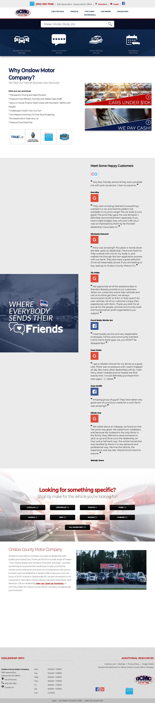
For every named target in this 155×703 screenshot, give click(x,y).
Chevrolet (61, 507)
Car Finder (106, 11)
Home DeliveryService (96, 52)
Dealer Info (122, 11)
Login (54, 701)
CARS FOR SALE (57, 11)
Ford (121, 507)
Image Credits (148, 664)
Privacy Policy (133, 664)
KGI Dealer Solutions (67, 701)
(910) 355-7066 (45, 4)
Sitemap (121, 664)
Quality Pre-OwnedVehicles (22, 52)
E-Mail (114, 4)
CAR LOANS (89, 11)
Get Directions (11, 679)
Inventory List (110, 664)
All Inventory (76, 527)
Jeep (61, 517)
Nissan (91, 517)
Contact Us (9, 687)
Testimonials (90, 15)
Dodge (91, 507)
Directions (101, 4)
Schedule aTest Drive (133, 52)
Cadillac (31, 507)
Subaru (121, 517)
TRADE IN (74, 11)
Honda (31, 517)
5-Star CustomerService (58, 52)
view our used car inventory (50, 583)
